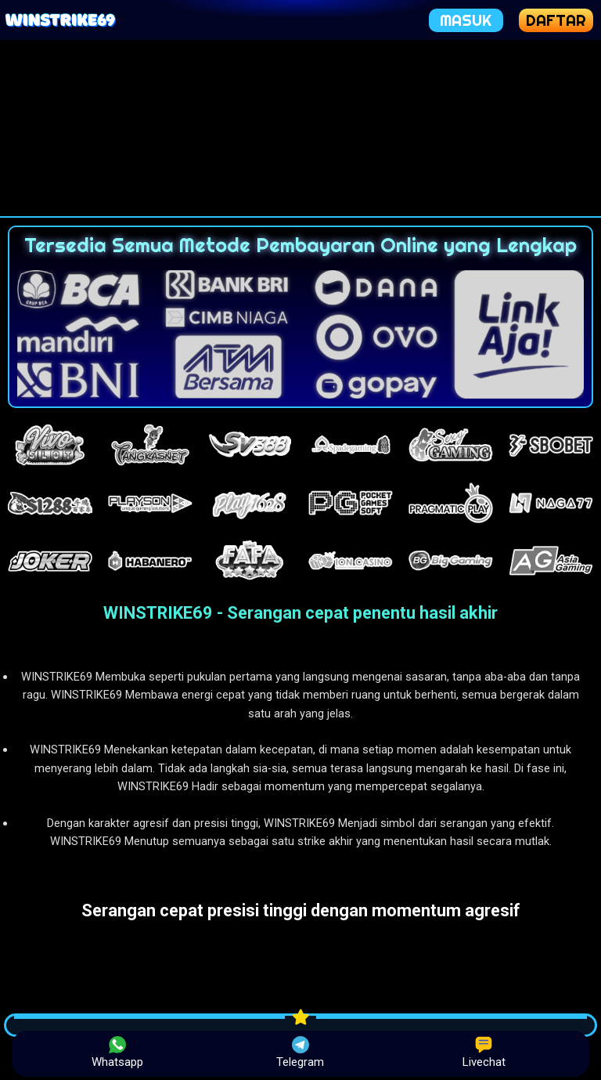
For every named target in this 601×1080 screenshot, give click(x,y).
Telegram (300, 1052)
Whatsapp (117, 1052)
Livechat (484, 1052)
